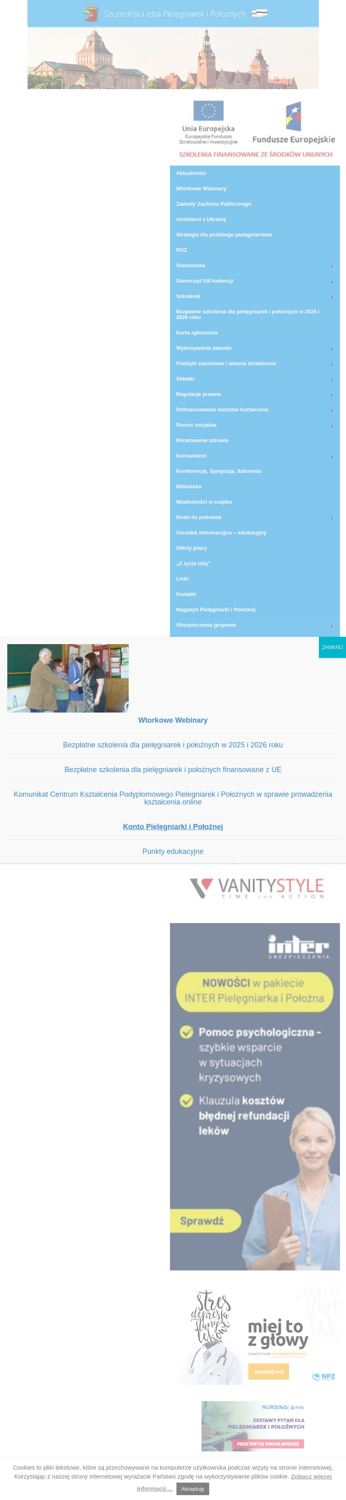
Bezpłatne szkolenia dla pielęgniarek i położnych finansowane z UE (172, 770)
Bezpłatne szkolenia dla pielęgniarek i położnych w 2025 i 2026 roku (173, 745)
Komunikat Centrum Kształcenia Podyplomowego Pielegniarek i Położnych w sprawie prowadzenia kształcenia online (173, 798)
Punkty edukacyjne (173, 851)
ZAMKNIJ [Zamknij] (332, 647)
